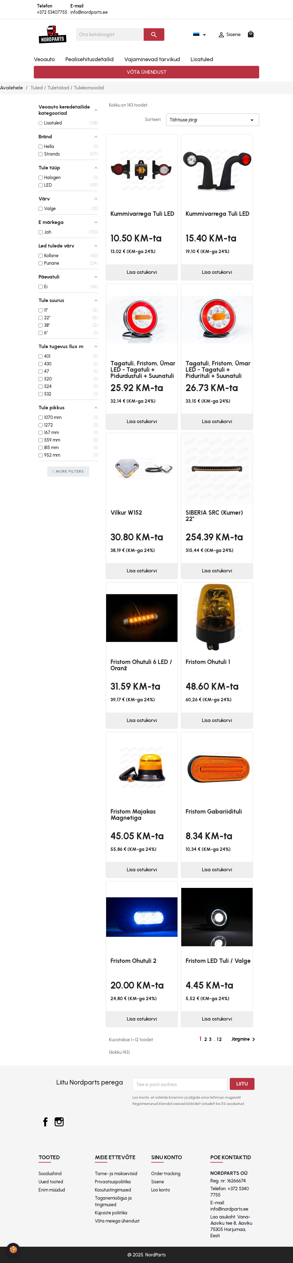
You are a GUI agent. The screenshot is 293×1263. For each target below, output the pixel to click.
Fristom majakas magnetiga (133, 814)
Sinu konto (166, 1157)
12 (219, 1039)
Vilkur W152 (126, 512)
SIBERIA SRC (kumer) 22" (214, 516)
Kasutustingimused (113, 1190)
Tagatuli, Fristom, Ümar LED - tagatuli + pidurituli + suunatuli (218, 369)
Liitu (242, 1084)
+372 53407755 (52, 12)
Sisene (157, 1182)
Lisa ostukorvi (142, 272)
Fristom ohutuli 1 (208, 662)
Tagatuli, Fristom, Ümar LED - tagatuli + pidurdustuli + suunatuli (143, 369)
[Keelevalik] (200, 34)
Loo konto (160, 1190)
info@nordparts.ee (89, 12)
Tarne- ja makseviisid (116, 1173)
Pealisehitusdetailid (89, 59)
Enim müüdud (52, 1190)
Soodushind (50, 1173)
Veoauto (44, 59)
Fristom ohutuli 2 (134, 960)
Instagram (59, 1122)
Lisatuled (202, 59)
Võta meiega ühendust (117, 1221)
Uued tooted (51, 1182)
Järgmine (244, 1039)
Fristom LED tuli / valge (218, 960)
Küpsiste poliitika (111, 1213)
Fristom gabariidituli (214, 811)
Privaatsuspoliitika (113, 1182)
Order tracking (165, 1173)
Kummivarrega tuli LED (142, 213)
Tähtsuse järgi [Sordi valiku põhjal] (213, 121)
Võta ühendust (147, 72)
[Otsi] (110, 34)
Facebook (45, 1122)
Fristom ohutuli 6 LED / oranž (141, 665)
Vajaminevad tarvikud (152, 59)
